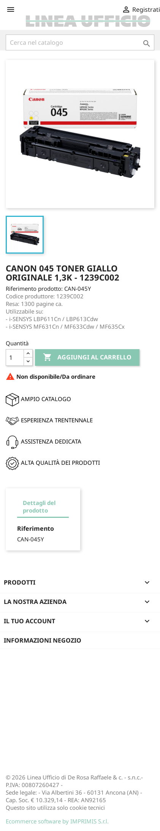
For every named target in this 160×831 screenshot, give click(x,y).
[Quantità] (15, 357)
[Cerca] (80, 42)
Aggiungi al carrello (87, 357)
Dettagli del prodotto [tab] (39, 506)
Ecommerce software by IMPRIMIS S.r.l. (57, 821)
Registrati (141, 9)
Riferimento (35, 528)
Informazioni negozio (42, 640)
